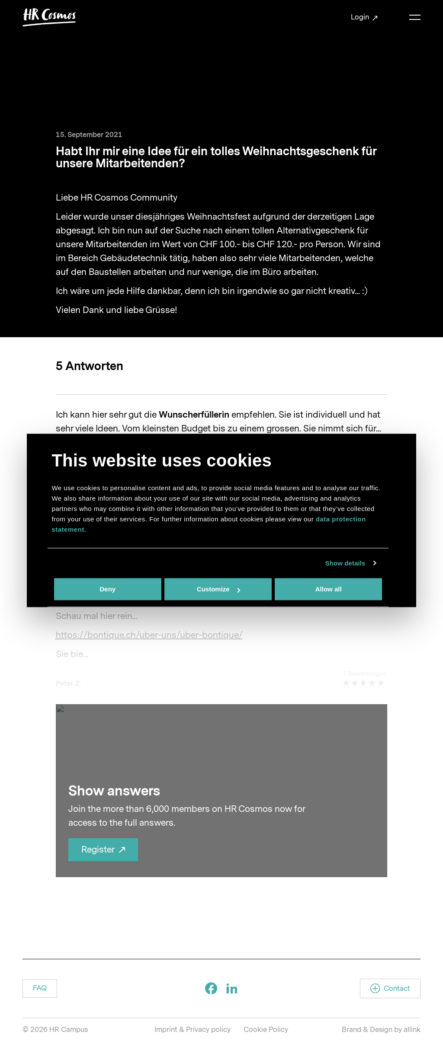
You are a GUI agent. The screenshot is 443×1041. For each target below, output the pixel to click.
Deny (108, 589)
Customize (218, 589)
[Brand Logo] (49, 17)
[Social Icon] (211, 988)
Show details (345, 563)
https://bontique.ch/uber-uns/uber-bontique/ (149, 635)
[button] (39, 988)
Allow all (328, 589)
